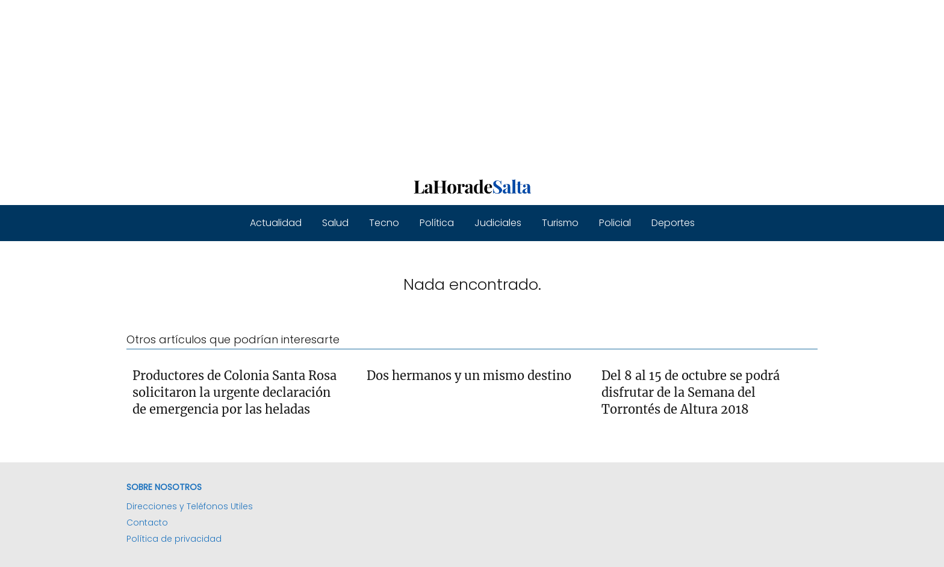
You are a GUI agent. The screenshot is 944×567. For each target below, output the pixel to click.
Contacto (147, 522)
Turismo (560, 223)
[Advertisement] (361, 84)
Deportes (673, 223)
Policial (615, 223)
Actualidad (276, 223)
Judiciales (497, 223)
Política (437, 223)
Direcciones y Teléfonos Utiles (189, 506)
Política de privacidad (174, 539)
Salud (335, 223)
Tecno (384, 223)
